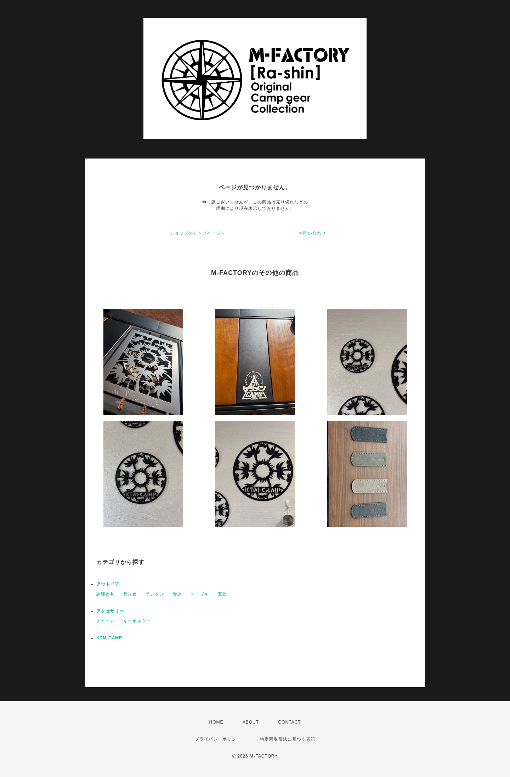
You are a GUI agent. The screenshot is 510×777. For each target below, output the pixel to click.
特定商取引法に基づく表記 (287, 739)
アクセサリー (110, 611)
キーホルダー (137, 620)
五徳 (222, 594)
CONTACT (289, 722)
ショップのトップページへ (197, 233)
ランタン (155, 594)
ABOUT (251, 722)
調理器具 (105, 594)
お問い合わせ (312, 233)
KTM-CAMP (109, 637)
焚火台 (130, 594)
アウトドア (107, 584)
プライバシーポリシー (218, 739)
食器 (177, 594)
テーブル (200, 594)
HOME (216, 722)
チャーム (105, 620)
